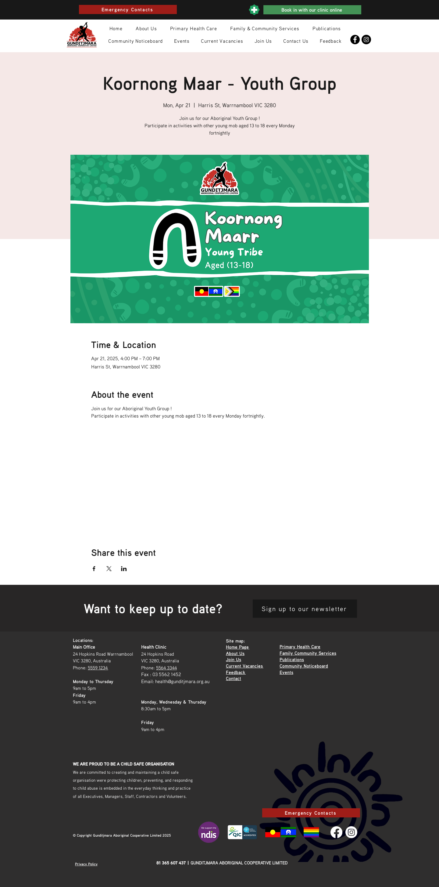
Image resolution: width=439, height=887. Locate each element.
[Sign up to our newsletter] (305, 608)
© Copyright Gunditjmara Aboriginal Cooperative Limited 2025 (122, 835)
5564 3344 (166, 667)
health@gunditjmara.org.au (182, 681)
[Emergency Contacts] (128, 9)
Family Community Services (308, 653)
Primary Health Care (300, 646)
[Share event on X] (109, 568)
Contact (233, 678)
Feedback (236, 672)
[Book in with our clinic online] (312, 9)
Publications (292, 659)
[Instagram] (366, 39)
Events (286, 672)
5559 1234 (98, 667)
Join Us (233, 659)
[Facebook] (355, 39)
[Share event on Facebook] (94, 568)
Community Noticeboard (304, 665)
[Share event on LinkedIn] (124, 568)
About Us (235, 653)
